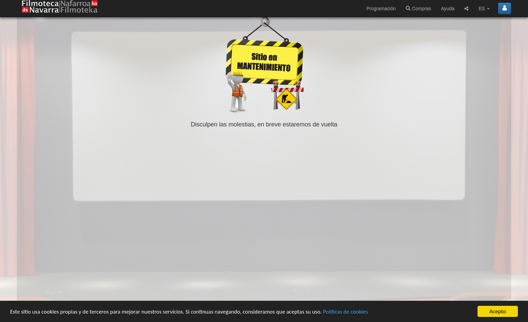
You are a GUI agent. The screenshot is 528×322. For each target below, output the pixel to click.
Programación (381, 8)
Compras (418, 8)
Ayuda (447, 8)
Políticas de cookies (345, 312)
